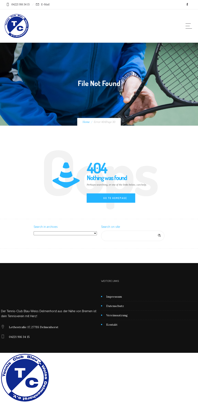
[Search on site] (132, 236)
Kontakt (111, 324)
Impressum (114, 296)
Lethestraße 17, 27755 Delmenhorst (33, 327)
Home (86, 122)
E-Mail (45, 4)
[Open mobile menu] (190, 26)
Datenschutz (115, 306)
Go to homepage (115, 198)
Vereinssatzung (117, 315)
